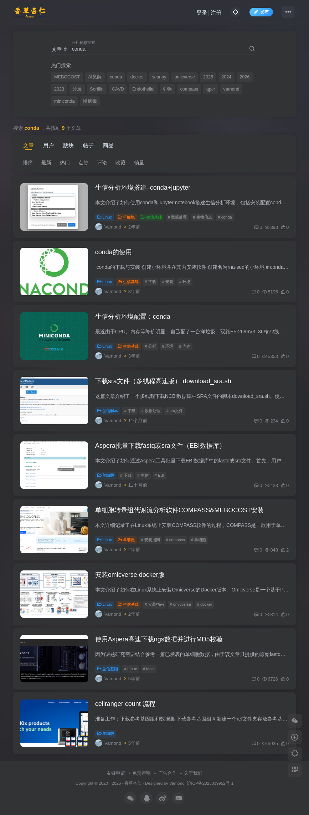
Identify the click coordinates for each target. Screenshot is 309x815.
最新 (46, 162)
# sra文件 (174, 411)
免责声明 (141, 773)
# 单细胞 (198, 540)
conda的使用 (113, 252)
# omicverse (180, 604)
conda (116, 77)
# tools (148, 669)
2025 (208, 77)
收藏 (120, 162)
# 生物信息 (202, 217)
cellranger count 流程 (125, 703)
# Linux (130, 669)
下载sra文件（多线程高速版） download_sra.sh (163, 381)
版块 (68, 145)
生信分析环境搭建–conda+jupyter (143, 187)
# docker (204, 604)
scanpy (159, 77)
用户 (48, 145)
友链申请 (116, 773)
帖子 (88, 145)
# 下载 (150, 282)
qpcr (210, 89)
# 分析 (150, 346)
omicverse (185, 77)
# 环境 (184, 282)
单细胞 (126, 217)
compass (189, 89)
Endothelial (143, 89)
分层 (77, 89)
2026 (244, 77)
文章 (28, 145)
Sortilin (97, 89)
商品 (108, 145)
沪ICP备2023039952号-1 (210, 783)
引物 (167, 89)
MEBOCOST (67, 77)
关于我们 (193, 773)
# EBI (159, 475)
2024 (226, 77)
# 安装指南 (150, 540)
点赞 (83, 162)
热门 (65, 162)
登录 (201, 13)
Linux (104, 217)
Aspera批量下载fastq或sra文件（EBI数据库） (160, 445)
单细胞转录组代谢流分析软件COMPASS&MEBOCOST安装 (179, 510)
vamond (231, 89)
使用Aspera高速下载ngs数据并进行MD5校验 (159, 639)
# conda (225, 217)
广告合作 (167, 773)
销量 (139, 162)
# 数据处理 (177, 217)
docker (137, 77)
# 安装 (167, 282)
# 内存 (184, 346)
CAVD (118, 89)
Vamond (176, 783)
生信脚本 (107, 411)
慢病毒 (90, 101)
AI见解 (95, 77)
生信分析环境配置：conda (132, 316)
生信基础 (151, 217)
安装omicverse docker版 (130, 574)
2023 (59, 89)
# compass (175, 540)
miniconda (64, 101)
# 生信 (143, 475)
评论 (102, 162)
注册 (216, 13)
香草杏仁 (132, 783)
